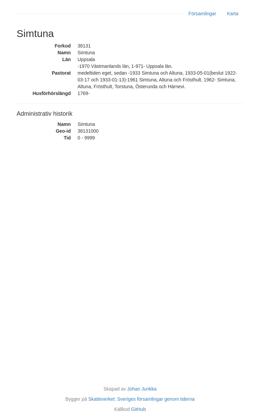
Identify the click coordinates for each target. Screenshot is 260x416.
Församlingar (202, 13)
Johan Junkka (141, 389)
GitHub (138, 409)
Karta (232, 13)
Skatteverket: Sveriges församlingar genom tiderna (141, 399)
